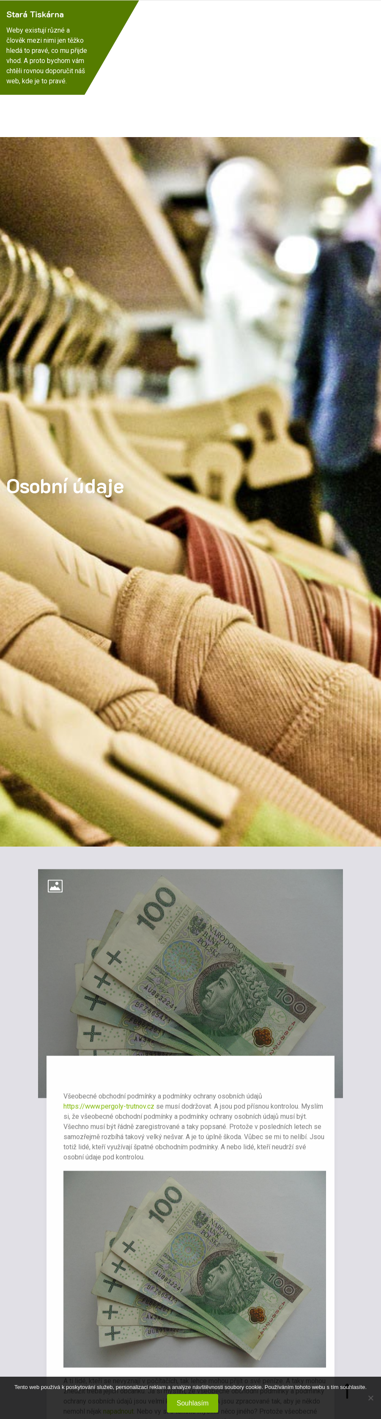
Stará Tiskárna (35, 14)
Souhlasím (193, 1403)
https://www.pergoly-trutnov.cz (108, 1112)
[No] (370, 1398)
